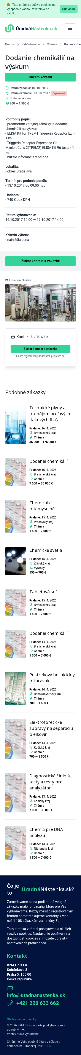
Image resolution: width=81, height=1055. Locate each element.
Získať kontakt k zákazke (40, 349)
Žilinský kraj (42, 563)
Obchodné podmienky (21, 1019)
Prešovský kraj (43, 522)
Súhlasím (68, 9)
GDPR (47, 1046)
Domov (10, 44)
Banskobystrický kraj (48, 694)
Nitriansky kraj (43, 848)
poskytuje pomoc (54, 1025)
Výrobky (39, 568)
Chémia (52, 44)
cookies (25, 934)
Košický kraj (42, 747)
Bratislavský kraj (21, 98)
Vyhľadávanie (31, 44)
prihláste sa (58, 356)
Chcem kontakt (40, 77)
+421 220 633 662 (33, 1003)
